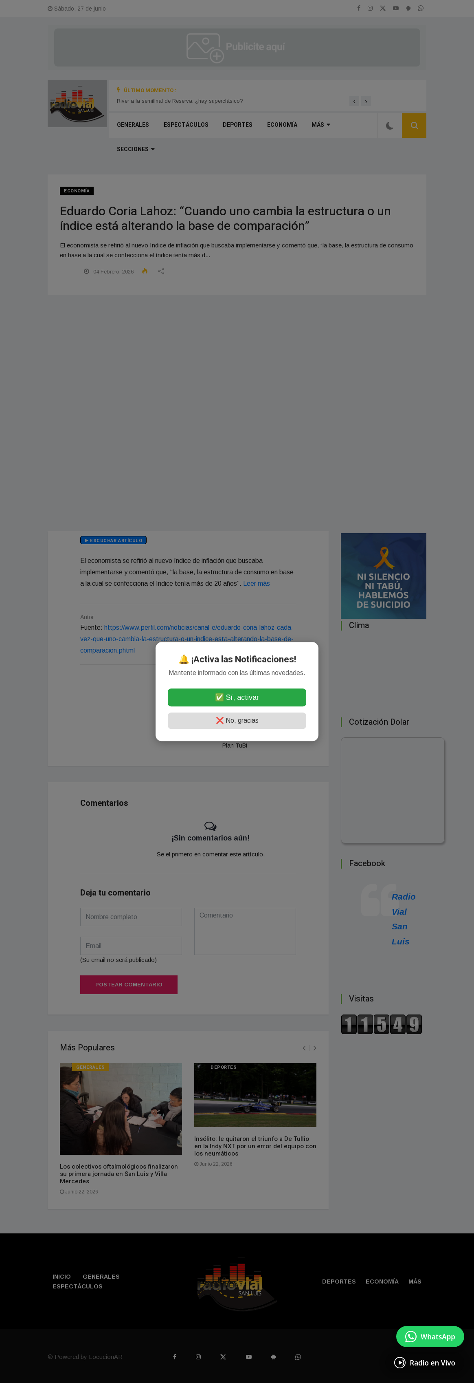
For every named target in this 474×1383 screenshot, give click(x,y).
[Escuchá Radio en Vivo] (424, 1362)
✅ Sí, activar (237, 697)
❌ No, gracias (237, 720)
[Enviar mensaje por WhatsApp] (430, 1336)
